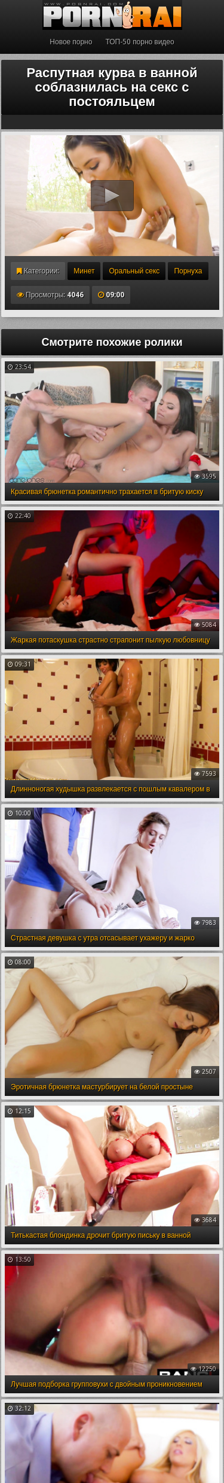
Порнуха (188, 271)
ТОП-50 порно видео (139, 42)
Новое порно (71, 42)
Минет (83, 271)
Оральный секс (134, 271)
